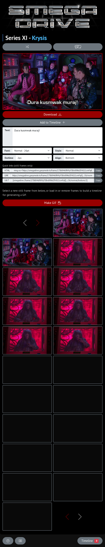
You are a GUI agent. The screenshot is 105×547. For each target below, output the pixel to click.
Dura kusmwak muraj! (57, 136)
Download (52, 114)
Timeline (90, 541)
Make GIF (52, 203)
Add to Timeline (52, 122)
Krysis (39, 38)
